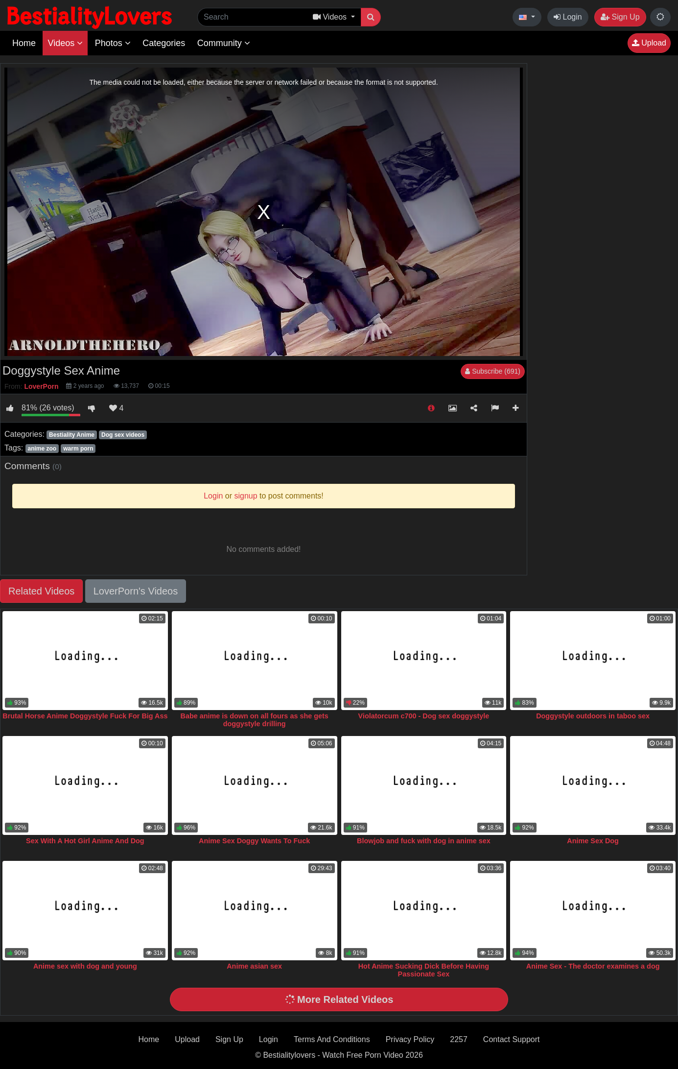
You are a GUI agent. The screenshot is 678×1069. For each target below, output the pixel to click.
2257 (459, 1039)
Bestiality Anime (71, 434)
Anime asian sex (254, 966)
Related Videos (41, 591)
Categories (163, 43)
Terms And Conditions (332, 1039)
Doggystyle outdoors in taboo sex (593, 716)
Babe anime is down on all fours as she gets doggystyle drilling (254, 720)
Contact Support (511, 1039)
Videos (65, 43)
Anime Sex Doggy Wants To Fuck (254, 841)
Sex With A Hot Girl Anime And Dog (85, 841)
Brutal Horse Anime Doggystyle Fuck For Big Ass (84, 716)
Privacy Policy (410, 1039)
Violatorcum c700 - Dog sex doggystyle (424, 716)
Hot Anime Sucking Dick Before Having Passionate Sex (423, 970)
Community (223, 43)
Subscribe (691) (492, 371)
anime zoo (41, 448)
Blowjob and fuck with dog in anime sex (424, 841)
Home (24, 43)
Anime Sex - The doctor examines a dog (593, 966)
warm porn (78, 448)
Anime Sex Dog (593, 841)
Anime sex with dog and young (85, 966)
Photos (113, 43)
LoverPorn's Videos (136, 591)
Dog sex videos (122, 434)
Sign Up (620, 17)
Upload (649, 43)
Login (568, 17)
